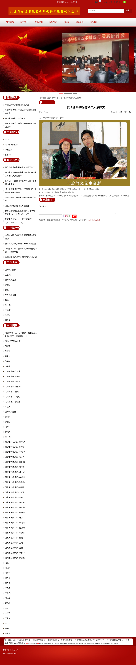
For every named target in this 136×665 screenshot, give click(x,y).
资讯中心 (38, 22)
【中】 (125, 112)
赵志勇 (7, 432)
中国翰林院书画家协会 (74, 643)
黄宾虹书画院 (32, 643)
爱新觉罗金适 (10, 280)
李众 (7, 608)
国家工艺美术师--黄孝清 (15, 477)
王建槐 (7, 593)
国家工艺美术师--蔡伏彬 (15, 502)
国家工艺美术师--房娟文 (15, 487)
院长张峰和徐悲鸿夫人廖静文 (17, 206)
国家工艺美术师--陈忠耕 (15, 533)
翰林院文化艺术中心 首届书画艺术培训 (21, 257)
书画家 (66, 22)
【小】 (120, 112)
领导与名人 (56, 98)
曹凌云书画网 (113, 643)
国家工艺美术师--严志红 (15, 558)
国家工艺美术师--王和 (14, 497)
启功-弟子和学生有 (12, 341)
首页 (48, 98)
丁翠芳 (7, 618)
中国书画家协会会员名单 (15, 118)
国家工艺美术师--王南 (14, 543)
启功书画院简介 (11, 145)
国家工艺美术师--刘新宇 (15, 513)
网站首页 (10, 22)
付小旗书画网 (102, 643)
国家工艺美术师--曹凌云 (15, 528)
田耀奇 (7, 346)
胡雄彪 (7, 598)
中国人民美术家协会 (57, 643)
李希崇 (7, 583)
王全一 (7, 623)
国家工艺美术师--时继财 (15, 467)
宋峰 (7, 563)
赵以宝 (7, 320)
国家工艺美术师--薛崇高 (15, 508)
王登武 (7, 275)
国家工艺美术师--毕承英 (15, 482)
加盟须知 (8, 150)
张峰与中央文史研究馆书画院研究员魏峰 (59, 192)
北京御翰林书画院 (89, 643)
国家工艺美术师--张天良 (15, 457)
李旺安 (7, 613)
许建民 (7, 407)
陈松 (7, 628)
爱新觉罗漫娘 (10, 270)
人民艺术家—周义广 (13, 397)
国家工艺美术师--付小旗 (15, 472)
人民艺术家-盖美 (12, 392)
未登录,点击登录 (94, 222)
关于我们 (24, 22)
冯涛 (7, 427)
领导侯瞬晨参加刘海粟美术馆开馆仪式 (21, 167)
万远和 (7, 603)
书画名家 (53, 22)
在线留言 (79, 22)
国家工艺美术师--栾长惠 (15, 462)
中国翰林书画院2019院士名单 (17, 105)
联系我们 (94, 22)
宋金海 (7, 578)
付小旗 (7, 140)
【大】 (130, 112)
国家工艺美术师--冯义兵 (15, 447)
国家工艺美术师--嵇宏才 (15, 538)
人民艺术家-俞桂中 (12, 402)
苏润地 (7, 361)
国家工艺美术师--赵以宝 (15, 518)
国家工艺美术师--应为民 (15, 523)
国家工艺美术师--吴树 (14, 548)
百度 (14, 640)
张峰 (7, 300)
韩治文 (7, 417)
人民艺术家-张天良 (12, 382)
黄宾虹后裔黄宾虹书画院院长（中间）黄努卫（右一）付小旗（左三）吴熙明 (72, 189)
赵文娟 (7, 356)
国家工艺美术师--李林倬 (15, 553)
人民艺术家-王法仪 (12, 377)
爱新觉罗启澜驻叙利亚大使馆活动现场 (21, 244)
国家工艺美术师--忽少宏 (15, 442)
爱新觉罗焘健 (10, 295)
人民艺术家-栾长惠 (12, 371)
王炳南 (7, 310)
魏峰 (7, 290)
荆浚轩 (7, 573)
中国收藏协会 (43, 643)
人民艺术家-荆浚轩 (12, 387)
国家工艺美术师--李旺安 (15, 492)
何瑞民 (7, 568)
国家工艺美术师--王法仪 (15, 452)
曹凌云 (7, 285)
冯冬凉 (7, 366)
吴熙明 (7, 315)
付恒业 (7, 351)
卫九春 (7, 588)
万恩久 (7, 634)
